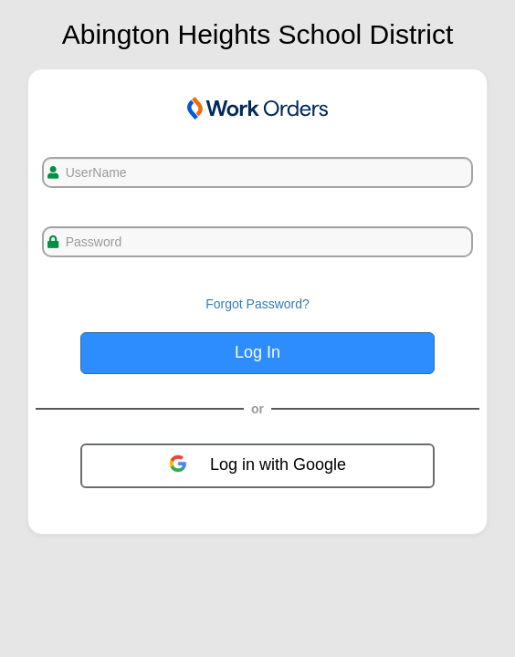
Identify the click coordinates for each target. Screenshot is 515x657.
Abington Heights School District (258, 34)
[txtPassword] (257, 241)
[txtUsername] (257, 172)
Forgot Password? (257, 304)
